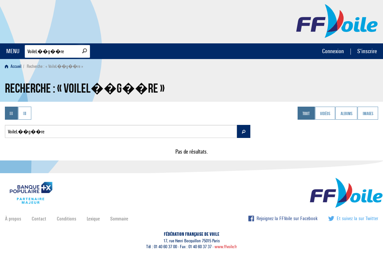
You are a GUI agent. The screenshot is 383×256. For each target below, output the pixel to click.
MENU (13, 51)
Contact (39, 219)
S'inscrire (367, 51)
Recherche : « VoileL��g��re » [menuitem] (55, 66)
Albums (346, 114)
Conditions (66, 219)
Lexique (93, 219)
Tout (306, 114)
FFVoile (337, 20)
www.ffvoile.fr (225, 246)
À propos (13, 219)
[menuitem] (14, 66)
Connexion (333, 51)
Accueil (13, 66)
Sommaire (119, 219)
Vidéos (325, 114)
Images (368, 114)
